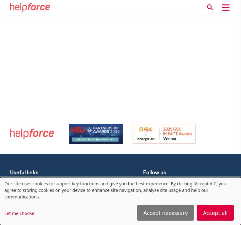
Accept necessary (165, 213)
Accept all (215, 213)
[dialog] (120, 201)
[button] (210, 7)
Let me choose (19, 213)
